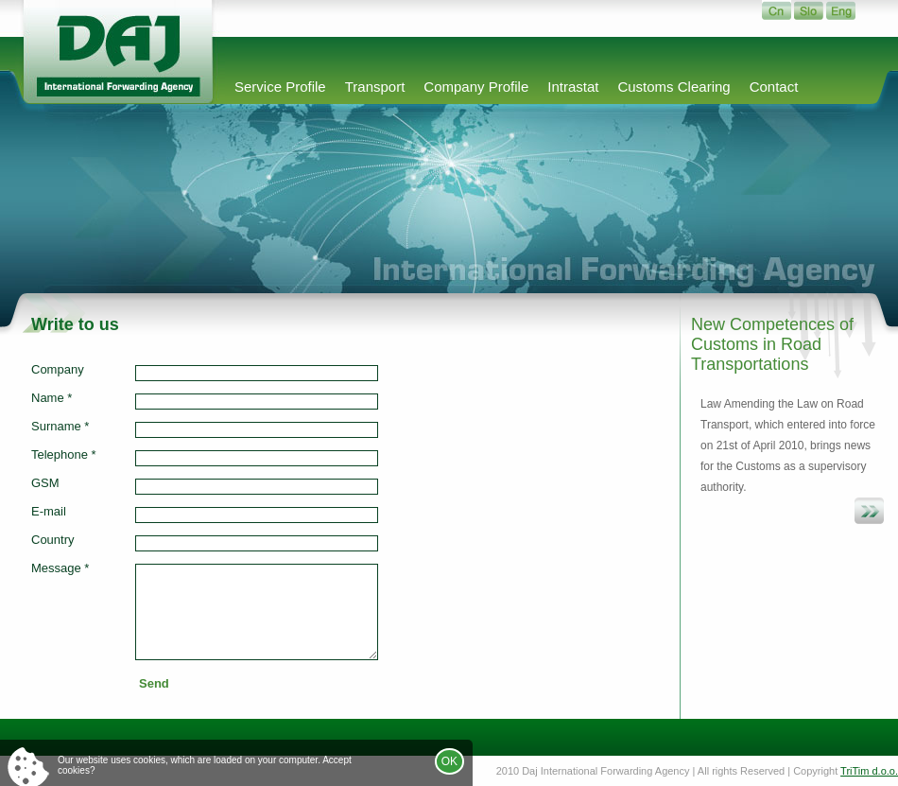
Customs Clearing (673, 87)
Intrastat (572, 87)
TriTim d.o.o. (869, 771)
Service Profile (280, 87)
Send (154, 683)
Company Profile (475, 87)
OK (449, 761)
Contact (774, 87)
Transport (375, 87)
